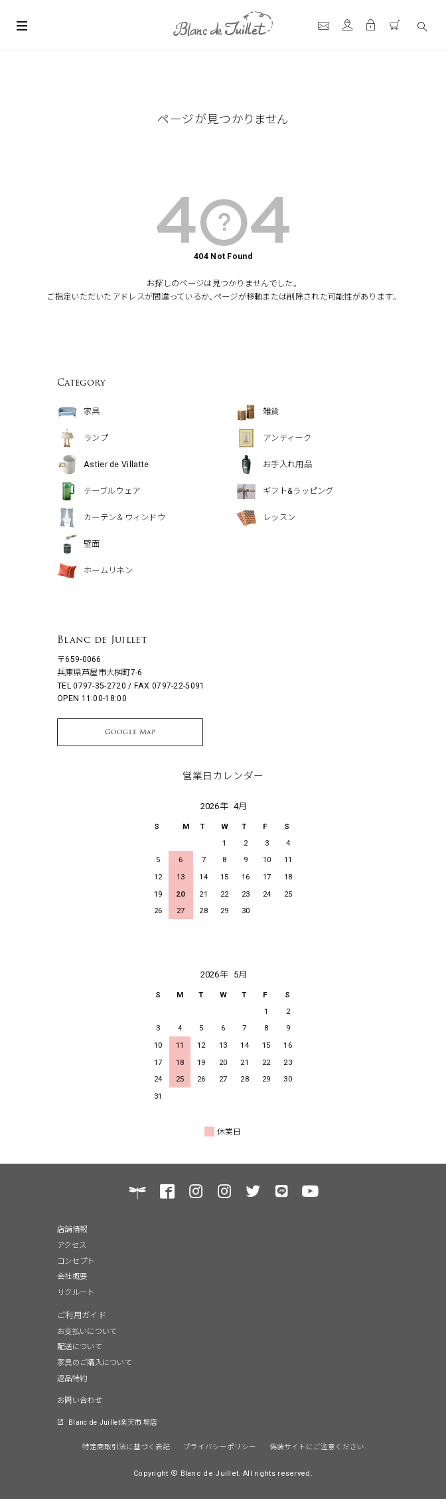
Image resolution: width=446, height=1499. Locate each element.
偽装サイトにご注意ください (316, 1446)
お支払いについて (87, 1330)
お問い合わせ (79, 1399)
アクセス (71, 1244)
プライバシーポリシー (219, 1446)
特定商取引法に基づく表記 (126, 1446)
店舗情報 (72, 1228)
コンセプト (76, 1260)
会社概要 (72, 1275)
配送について (79, 1346)
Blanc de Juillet (102, 639)
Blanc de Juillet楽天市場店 (112, 1422)
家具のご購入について (94, 1362)
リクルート (76, 1291)
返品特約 (72, 1377)
